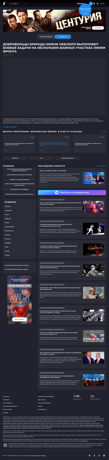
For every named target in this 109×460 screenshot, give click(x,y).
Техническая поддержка (44, 403)
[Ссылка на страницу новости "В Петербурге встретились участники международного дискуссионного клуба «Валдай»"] (72, 380)
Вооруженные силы (68, 158)
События (40, 406)
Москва (7, 255)
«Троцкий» (24, 426)
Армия (7, 222)
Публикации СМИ (42, 409)
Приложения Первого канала (10, 406)
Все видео (5, 412)
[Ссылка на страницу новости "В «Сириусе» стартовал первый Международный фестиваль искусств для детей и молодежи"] (72, 249)
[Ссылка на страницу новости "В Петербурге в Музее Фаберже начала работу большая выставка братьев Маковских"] (72, 292)
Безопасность (9, 230)
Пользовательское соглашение (46, 396)
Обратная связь (42, 399)
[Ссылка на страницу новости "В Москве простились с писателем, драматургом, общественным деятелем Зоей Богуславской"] (72, 270)
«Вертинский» (37, 426)
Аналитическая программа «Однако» (16, 269)
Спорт (7, 247)
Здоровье (8, 243)
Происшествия (9, 226)
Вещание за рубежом (95, 397)
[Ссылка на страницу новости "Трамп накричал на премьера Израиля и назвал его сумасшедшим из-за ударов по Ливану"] (72, 357)
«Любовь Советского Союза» (91, 425)
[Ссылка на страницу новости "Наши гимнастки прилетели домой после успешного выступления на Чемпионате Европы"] (72, 207)
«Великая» (30, 426)
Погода (7, 251)
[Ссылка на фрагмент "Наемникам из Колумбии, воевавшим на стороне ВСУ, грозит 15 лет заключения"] (19, 143)
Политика (8, 206)
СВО (41, 158)
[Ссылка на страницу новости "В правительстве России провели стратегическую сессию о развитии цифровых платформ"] (72, 315)
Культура (8, 239)
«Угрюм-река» (12, 426)
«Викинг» (18, 426)
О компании (6, 396)
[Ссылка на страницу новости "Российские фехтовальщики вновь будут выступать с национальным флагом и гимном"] (72, 229)
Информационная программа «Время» (17, 265)
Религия (7, 234)
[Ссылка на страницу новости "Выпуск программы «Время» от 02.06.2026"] (72, 178)
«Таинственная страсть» (47, 426)
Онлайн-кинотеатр (7, 403)
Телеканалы (84, 441)
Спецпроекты (6, 399)
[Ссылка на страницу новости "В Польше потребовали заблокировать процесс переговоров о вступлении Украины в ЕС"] (72, 336)
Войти (102, 3)
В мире (7, 214)
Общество (15, 158)
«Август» (81, 425)
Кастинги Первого (7, 409)
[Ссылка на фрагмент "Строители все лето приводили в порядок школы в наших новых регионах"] (89, 143)
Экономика (8, 210)
